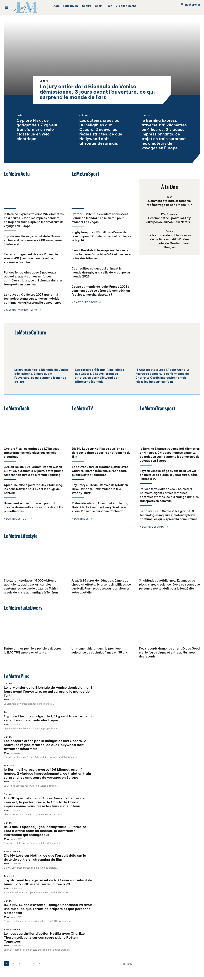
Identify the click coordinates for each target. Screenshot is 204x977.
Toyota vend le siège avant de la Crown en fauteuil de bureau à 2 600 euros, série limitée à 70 (33, 240)
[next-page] (39, 963)
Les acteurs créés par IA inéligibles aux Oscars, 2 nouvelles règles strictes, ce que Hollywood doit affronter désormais (100, 132)
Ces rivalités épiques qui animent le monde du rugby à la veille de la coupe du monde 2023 (101, 272)
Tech (19, 115)
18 (33, 964)
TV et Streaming (169, 214)
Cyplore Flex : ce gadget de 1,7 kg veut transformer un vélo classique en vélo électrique (37, 129)
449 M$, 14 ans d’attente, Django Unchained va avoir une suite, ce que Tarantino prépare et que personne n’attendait (48, 909)
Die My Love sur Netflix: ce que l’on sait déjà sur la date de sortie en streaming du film (101, 452)
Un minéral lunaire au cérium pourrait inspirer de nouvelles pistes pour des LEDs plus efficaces (33, 507)
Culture (44, 80)
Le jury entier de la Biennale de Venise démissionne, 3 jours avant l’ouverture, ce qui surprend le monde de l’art (97, 91)
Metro (6, 699)
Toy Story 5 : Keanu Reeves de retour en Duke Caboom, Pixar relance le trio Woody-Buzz (100, 489)
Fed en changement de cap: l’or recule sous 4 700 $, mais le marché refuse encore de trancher (31, 258)
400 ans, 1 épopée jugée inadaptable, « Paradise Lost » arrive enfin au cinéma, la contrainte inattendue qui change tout (45, 831)
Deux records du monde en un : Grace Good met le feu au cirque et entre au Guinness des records (169, 652)
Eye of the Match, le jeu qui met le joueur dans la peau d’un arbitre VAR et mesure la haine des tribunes (101, 254)
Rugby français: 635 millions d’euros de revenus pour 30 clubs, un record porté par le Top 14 (101, 236)
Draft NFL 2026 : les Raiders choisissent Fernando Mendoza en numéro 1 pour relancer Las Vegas (100, 218)
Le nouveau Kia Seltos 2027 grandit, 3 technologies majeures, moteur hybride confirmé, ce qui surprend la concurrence (33, 298)
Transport (147, 115)
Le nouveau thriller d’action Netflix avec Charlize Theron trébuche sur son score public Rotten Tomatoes (100, 471)
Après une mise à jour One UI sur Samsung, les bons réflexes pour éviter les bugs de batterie (33, 489)
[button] (189, 5)
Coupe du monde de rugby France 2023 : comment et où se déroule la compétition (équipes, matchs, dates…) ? (101, 290)
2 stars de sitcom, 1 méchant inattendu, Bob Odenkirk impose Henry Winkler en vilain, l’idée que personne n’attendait (100, 507)
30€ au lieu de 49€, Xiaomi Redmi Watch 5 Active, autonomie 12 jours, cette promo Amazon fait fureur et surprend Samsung (33, 471)
